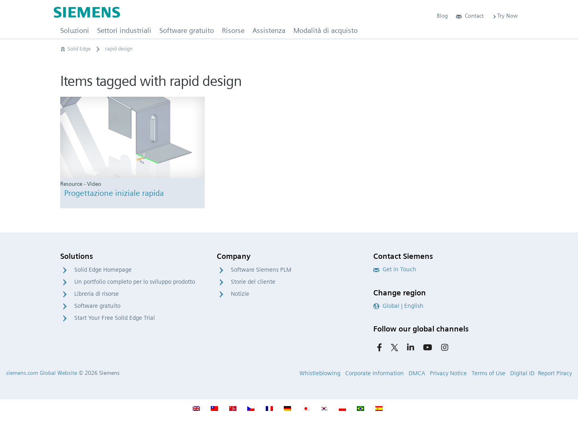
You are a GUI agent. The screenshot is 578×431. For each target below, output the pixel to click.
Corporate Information (374, 373)
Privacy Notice (448, 373)
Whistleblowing (319, 373)
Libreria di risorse (96, 293)
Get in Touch (394, 269)
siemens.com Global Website (41, 373)
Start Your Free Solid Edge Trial (114, 317)
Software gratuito (97, 305)
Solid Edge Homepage (103, 269)
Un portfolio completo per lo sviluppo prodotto (134, 281)
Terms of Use (488, 373)
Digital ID (522, 373)
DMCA (417, 373)
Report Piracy (555, 373)
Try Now (505, 15)
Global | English (398, 305)
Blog (442, 15)
